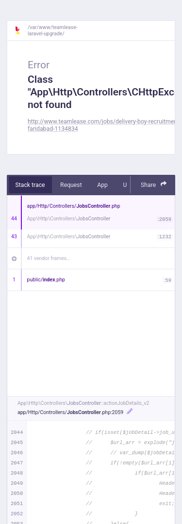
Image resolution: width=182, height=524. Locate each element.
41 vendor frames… (48, 258)
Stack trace (30, 185)
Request (71, 185)
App (102, 185)
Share (154, 184)
